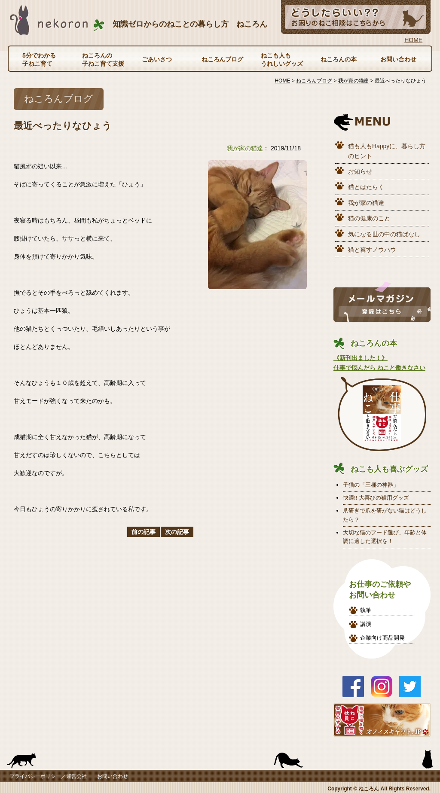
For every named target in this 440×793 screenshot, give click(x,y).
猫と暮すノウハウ (372, 249)
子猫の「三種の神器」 (371, 485)
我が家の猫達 (245, 148)
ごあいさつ (157, 59)
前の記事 (143, 531)
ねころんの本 (339, 59)
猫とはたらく (366, 186)
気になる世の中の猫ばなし (384, 234)
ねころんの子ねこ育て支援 (103, 59)
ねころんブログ (223, 59)
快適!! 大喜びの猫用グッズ (376, 497)
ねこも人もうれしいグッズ (282, 59)
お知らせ (360, 171)
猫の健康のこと (369, 218)
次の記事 (177, 531)
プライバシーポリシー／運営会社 (48, 776)
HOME (413, 40)
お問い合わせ (398, 59)
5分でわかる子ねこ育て (39, 59)
